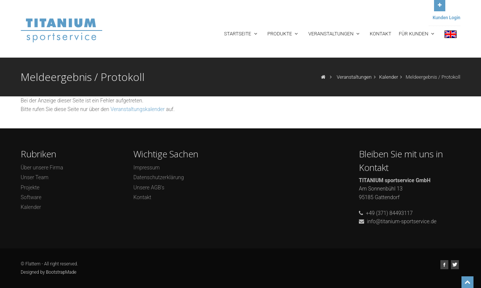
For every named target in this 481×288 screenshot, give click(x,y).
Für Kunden (417, 34)
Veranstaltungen (334, 34)
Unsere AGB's (148, 187)
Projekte (30, 187)
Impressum (146, 168)
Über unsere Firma (42, 168)
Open (440, 4)
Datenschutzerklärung (158, 177)
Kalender (388, 77)
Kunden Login (446, 17)
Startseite (241, 34)
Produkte (283, 34)
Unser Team (34, 177)
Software (31, 197)
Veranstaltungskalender (137, 109)
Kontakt (380, 34)
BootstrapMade (61, 272)
